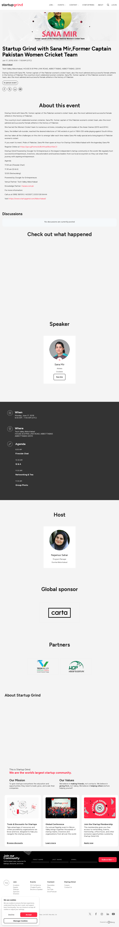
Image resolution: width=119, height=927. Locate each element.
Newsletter (51, 885)
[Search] (108, 5)
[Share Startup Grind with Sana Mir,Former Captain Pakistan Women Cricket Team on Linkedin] (15, 89)
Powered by (107, 922)
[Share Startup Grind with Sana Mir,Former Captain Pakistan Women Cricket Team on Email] (20, 89)
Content (73, 5)
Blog (48, 887)
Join (51, 5)
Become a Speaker (36, 889)
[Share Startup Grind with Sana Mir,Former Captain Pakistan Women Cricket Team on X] (10, 89)
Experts (15, 887)
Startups (16, 889)
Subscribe (107, 860)
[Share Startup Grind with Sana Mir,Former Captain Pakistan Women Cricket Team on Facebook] (4, 89)
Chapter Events (35, 887)
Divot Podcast (51, 892)
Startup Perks (88, 5)
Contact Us (68, 887)
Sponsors (16, 892)
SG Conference (35, 885)
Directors (16, 894)
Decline (11, 914)
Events (61, 5)
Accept (29, 914)
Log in (114, 5)
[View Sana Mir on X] (59, 360)
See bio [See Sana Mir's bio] (59, 377)
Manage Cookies (20, 921)
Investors (16, 885)
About (100, 5)
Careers (66, 885)
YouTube (50, 889)
